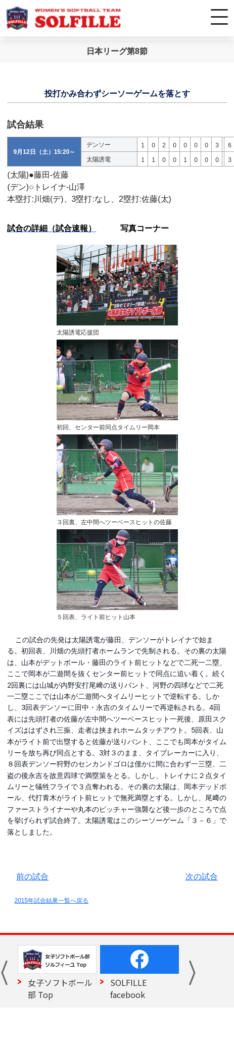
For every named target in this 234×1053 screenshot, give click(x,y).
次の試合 (201, 876)
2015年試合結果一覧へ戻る (51, 900)
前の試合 (32, 876)
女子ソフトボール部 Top (60, 988)
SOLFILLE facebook (128, 988)
